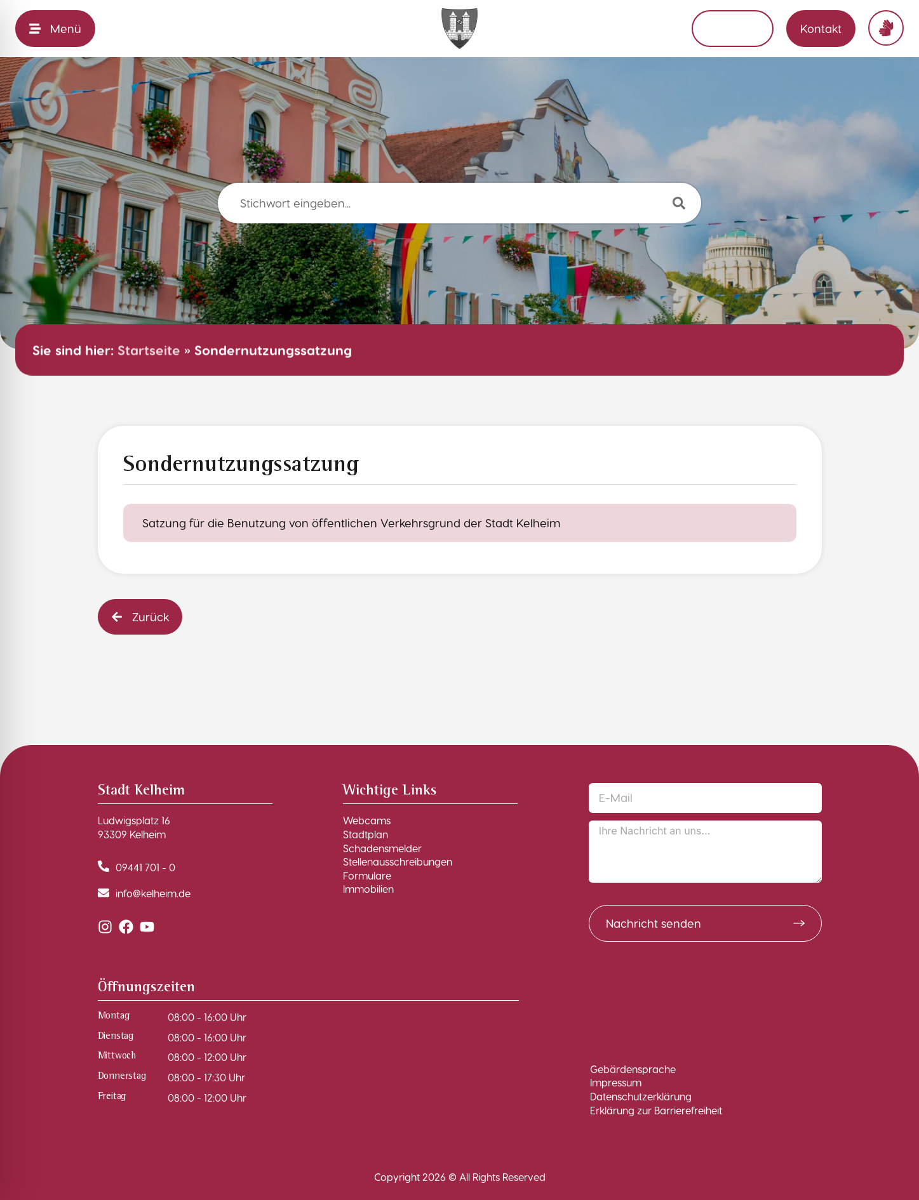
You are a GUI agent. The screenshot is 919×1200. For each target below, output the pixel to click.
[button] (140, 616)
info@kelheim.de (153, 893)
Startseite (148, 350)
